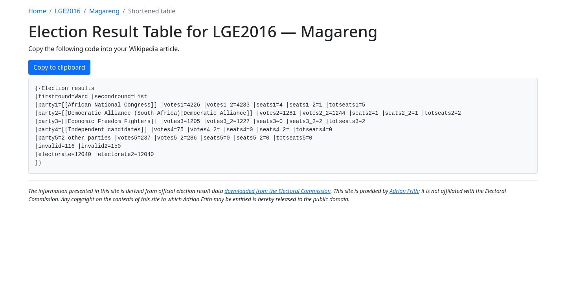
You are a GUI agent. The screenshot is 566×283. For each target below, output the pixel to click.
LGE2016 (67, 11)
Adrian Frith (404, 191)
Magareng (104, 11)
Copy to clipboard (59, 67)
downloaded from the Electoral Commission (277, 191)
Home (37, 11)
